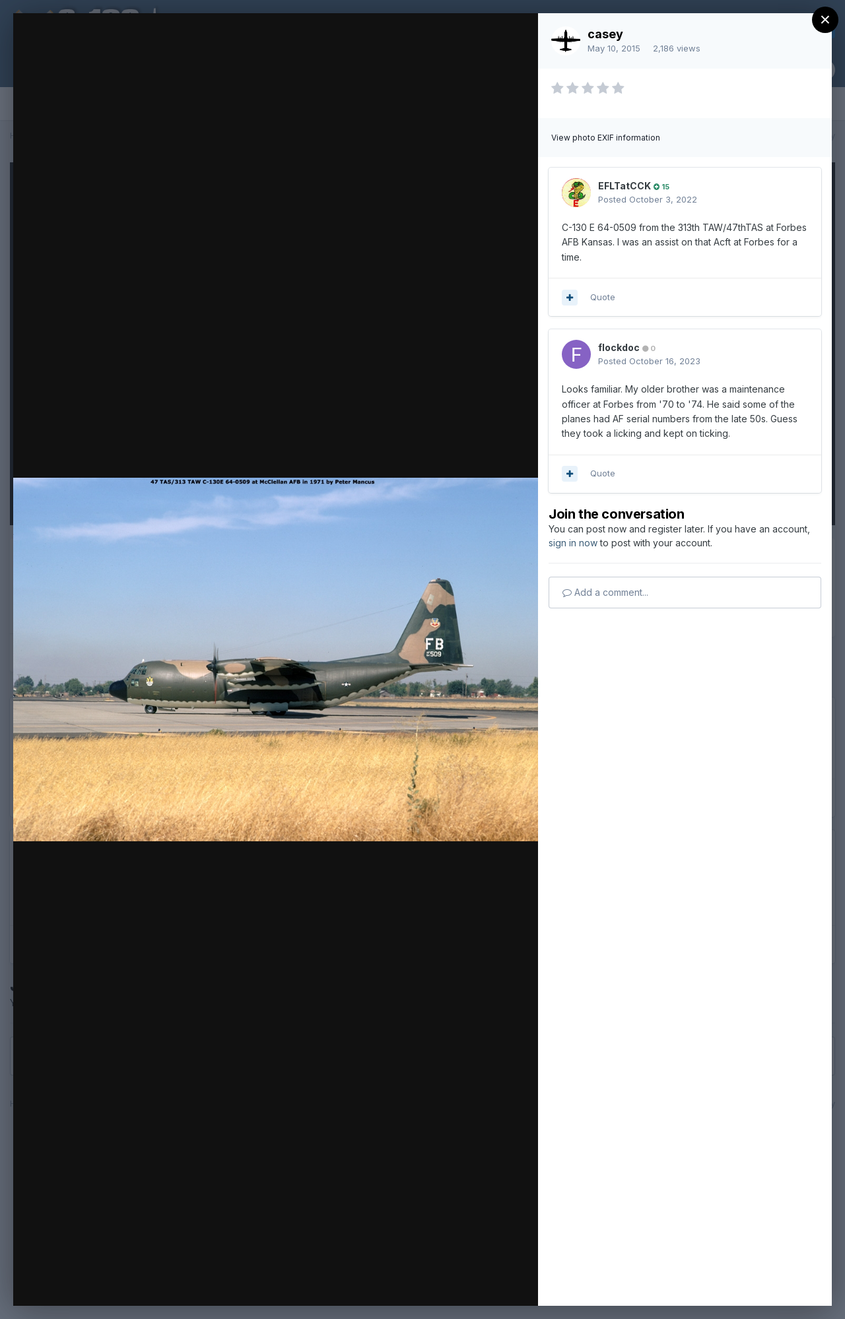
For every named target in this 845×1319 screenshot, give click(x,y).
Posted (647, 199)
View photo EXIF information (605, 138)
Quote (602, 297)
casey (605, 34)
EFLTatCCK (624, 185)
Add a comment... (605, 592)
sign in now (573, 542)
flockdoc (619, 347)
